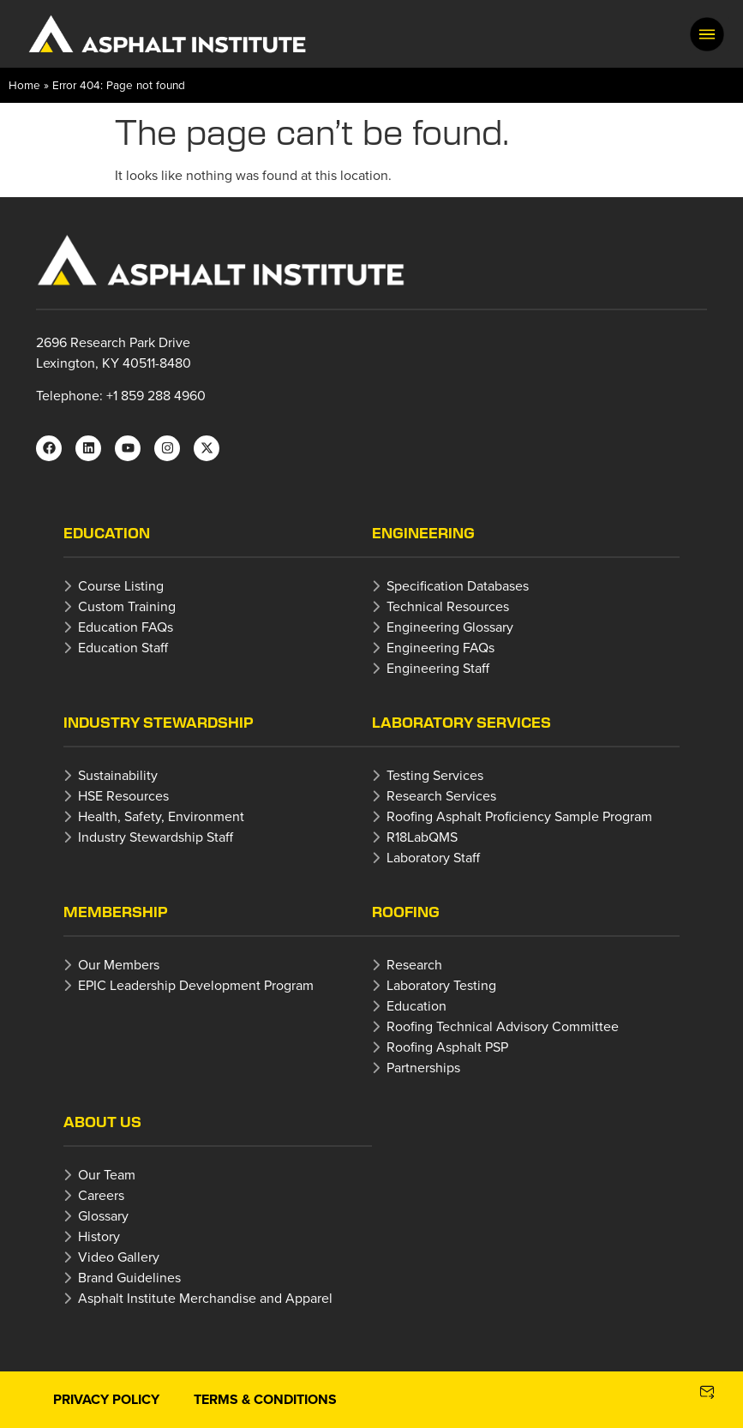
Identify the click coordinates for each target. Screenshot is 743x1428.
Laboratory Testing (441, 984)
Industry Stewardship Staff (155, 836)
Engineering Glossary (449, 626)
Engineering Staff (437, 667)
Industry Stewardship (158, 722)
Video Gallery (118, 1256)
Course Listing (121, 585)
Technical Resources (447, 606)
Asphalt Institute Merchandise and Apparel (205, 1297)
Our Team (106, 1174)
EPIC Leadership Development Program (196, 984)
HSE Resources (123, 795)
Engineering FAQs (440, 647)
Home (24, 84)
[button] (707, 34)
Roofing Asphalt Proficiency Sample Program (519, 816)
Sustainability (118, 774)
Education (106, 533)
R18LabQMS (422, 836)
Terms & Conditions (265, 1399)
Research (414, 964)
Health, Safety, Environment (161, 816)
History (99, 1236)
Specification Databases (457, 585)
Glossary (103, 1215)
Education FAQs (125, 626)
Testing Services (434, 774)
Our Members (118, 964)
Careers (101, 1194)
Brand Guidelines (129, 1277)
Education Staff (123, 647)
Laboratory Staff (433, 857)
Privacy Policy (106, 1399)
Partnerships (423, 1067)
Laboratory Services (461, 722)
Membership (115, 912)
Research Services (441, 795)
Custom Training (127, 606)
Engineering (423, 533)
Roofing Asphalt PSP (447, 1046)
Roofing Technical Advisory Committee (502, 1026)
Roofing (406, 912)
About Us (102, 1122)
